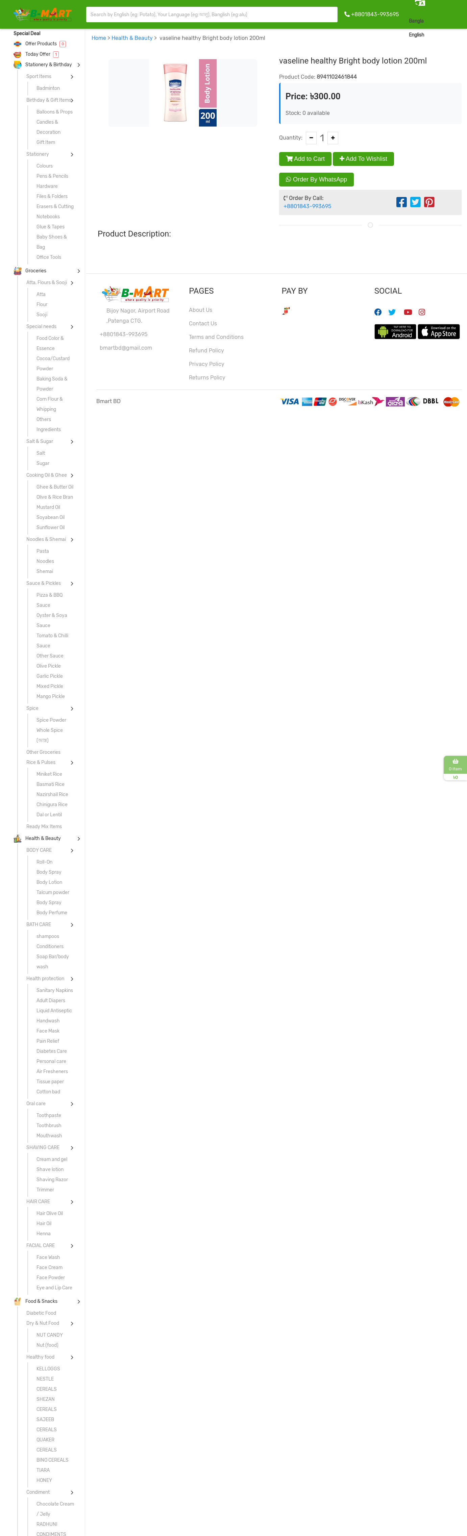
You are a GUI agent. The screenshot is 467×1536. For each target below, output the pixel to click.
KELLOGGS (48, 1369)
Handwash (48, 1021)
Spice (32, 708)
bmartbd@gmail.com (126, 348)
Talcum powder (52, 892)
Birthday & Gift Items (48, 100)
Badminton (48, 88)
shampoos (47, 936)
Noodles (45, 561)
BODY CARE (39, 850)
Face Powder (50, 1278)
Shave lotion (50, 1169)
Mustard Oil (48, 507)
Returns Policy (207, 377)
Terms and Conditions (216, 337)
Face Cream (49, 1267)
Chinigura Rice (52, 805)
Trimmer (45, 1190)
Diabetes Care (51, 1051)
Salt (40, 453)
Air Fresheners (52, 1071)
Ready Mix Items (44, 826)
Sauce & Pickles (43, 583)
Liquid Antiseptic (54, 1011)
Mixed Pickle (49, 686)
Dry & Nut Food (42, 1323)
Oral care (36, 1104)
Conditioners (50, 946)
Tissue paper (50, 1082)
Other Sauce (50, 656)
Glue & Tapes (50, 227)
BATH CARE (38, 924)
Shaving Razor (52, 1180)
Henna (43, 1234)
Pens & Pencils (52, 176)
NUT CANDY (49, 1335)
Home (99, 38)
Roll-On (44, 862)
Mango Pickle (50, 696)
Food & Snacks (35, 1301)
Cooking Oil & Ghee (46, 475)
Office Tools (48, 257)
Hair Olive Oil (49, 1213)
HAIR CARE (38, 1202)
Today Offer (36, 54)
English (416, 35)
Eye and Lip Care (54, 1288)
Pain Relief (47, 1041)
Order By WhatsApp (316, 179)
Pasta (42, 551)
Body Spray (49, 872)
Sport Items (38, 76)
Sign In (451, 34)
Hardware (47, 186)
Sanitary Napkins (54, 990)
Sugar (42, 463)
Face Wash (48, 1257)
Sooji (41, 315)
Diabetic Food (41, 1313)
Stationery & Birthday (43, 65)
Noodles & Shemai (46, 539)
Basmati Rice (50, 784)
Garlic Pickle (49, 676)
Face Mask (47, 1031)
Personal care (51, 1061)
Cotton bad (48, 1092)
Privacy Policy (206, 364)
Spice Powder (51, 720)
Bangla (416, 21)
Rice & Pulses (40, 762)
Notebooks (48, 217)
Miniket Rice (49, 774)
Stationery (37, 154)
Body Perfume (51, 913)
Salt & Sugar (39, 441)
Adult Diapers (50, 1001)
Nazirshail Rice (52, 794)
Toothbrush (49, 1126)
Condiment (38, 1492)
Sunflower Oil (50, 527)
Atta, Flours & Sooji (46, 283)
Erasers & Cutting (55, 206)
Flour (41, 304)
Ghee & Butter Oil (54, 487)
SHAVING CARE (42, 1147)
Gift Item (45, 142)
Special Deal (27, 33)
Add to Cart (305, 158)
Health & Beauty (37, 838)
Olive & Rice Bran (54, 497)
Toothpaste (48, 1115)
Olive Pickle (48, 666)
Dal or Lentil (49, 815)
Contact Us (203, 323)
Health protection (45, 979)
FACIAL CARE (40, 1245)
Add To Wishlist (363, 158)
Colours (44, 166)
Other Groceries (43, 752)
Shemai (44, 571)
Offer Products (40, 44)
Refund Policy (206, 350)
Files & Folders (52, 196)
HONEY (44, 1480)
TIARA (43, 1470)
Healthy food (40, 1357)
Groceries (30, 271)
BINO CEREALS (52, 1460)
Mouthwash (49, 1136)
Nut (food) (47, 1345)
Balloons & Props (54, 112)
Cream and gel (51, 1159)
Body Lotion (49, 882)
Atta (41, 294)
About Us (200, 310)
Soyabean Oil (50, 517)
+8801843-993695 (375, 14)
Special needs (41, 326)
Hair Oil (43, 1224)
